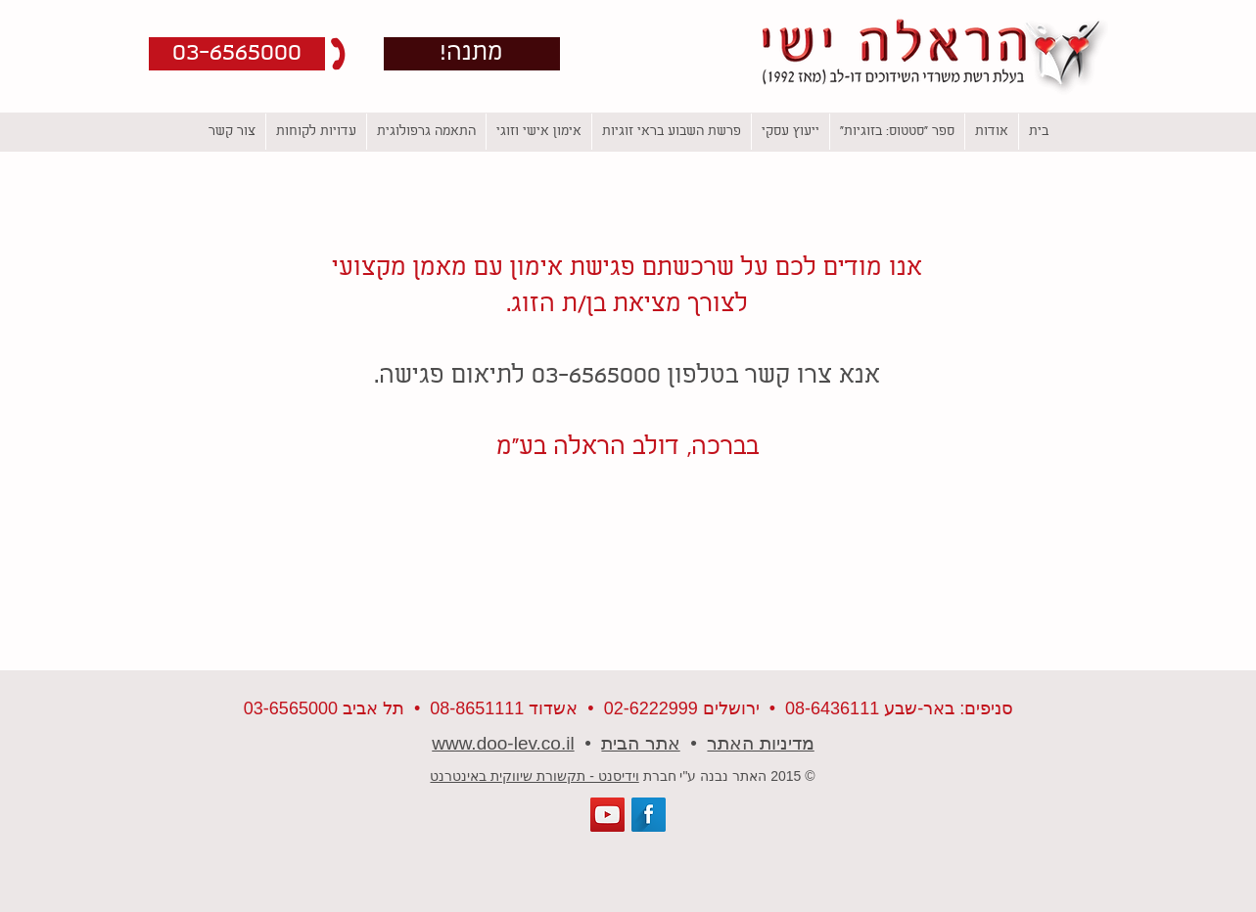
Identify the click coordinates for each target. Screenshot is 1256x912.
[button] (237, 53)
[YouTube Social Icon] (607, 815)
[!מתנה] (472, 53)
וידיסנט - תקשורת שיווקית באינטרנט (534, 776)
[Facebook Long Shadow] (648, 815)
